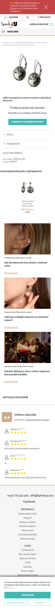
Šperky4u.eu (9, 43)
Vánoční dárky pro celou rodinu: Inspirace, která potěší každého (27, 373)
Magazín (27, 518)
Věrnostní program (27, 526)
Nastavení (39, 603)
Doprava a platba (28, 522)
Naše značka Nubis (27, 554)
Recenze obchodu (28, 558)
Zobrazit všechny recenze (37, 420)
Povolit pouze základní (16, 603)
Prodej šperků (27, 550)
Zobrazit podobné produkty (27, 122)
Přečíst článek (11, 273)
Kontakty (27, 567)
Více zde (10, 587)
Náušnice (20, 43)
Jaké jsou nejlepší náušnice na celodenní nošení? (26, 319)
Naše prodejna (27, 571)
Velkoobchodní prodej (28, 575)
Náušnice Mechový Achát (22, 45)
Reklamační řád (27, 539)
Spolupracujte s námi (27, 513)
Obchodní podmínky (27, 534)
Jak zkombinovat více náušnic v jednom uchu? (25, 264)
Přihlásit (44, 17)
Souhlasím (27, 595)
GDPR (27, 562)
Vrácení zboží (27, 530)
